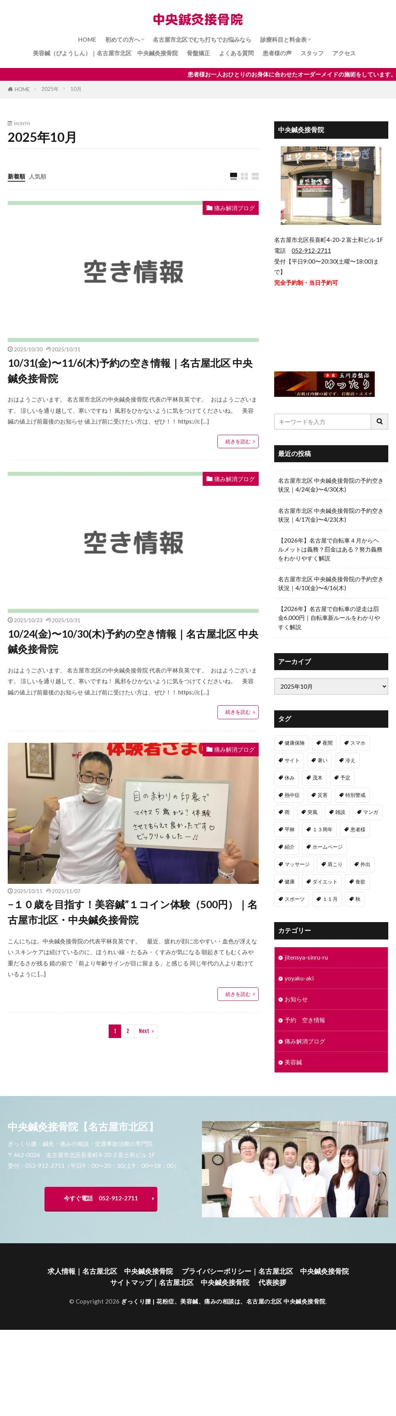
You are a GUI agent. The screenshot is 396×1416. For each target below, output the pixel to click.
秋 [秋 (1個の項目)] (357, 899)
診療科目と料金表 (283, 39)
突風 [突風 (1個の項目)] (312, 812)
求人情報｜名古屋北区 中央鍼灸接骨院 (110, 1271)
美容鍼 (293, 1062)
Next (144, 1031)
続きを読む (238, 441)
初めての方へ (122, 39)
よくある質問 (236, 52)
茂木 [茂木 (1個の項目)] (317, 777)
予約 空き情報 (305, 1019)
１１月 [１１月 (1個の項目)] (330, 899)
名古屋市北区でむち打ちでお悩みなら (202, 39)
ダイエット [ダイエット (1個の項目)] (325, 881)
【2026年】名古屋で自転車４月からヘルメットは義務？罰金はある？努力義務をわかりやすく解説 (330, 549)
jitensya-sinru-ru (306, 957)
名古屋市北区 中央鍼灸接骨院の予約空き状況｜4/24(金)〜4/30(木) (331, 485)
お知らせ (296, 999)
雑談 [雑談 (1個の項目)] (340, 812)
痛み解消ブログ (234, 207)
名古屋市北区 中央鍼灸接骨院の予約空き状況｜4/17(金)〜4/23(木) (331, 515)
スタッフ (312, 52)
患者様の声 (277, 52)
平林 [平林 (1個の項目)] (290, 829)
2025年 (50, 89)
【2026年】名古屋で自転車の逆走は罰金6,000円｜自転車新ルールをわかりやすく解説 (329, 617)
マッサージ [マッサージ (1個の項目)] (297, 864)
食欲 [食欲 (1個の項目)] (360, 881)
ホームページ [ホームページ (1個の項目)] (327, 847)
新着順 (16, 176)
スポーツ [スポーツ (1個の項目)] (295, 899)
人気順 (37, 176)
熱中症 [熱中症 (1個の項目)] (292, 795)
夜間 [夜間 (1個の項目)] (328, 743)
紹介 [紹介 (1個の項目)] (290, 847)
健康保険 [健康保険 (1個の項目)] (295, 743)
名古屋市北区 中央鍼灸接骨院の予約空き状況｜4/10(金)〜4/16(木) (331, 583)
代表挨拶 (272, 1282)
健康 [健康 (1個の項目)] (290, 881)
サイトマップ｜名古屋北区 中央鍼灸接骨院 (179, 1282)
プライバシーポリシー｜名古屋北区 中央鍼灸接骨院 (265, 1271)
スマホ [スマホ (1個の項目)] (357, 743)
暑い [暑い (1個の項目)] (322, 760)
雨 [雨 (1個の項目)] (287, 812)
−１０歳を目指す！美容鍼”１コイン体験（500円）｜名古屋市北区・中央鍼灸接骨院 (133, 912)
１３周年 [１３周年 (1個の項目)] (322, 829)
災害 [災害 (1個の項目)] (322, 795)
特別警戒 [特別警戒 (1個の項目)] (355, 795)
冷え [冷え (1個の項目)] (350, 760)
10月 (76, 89)
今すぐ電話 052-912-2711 (101, 1198)
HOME (87, 39)
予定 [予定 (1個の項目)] (345, 777)
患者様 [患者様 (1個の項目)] (357, 829)
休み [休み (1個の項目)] (290, 777)
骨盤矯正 (198, 52)
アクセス (344, 52)
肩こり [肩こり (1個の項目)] (335, 864)
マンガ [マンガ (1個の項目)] (370, 812)
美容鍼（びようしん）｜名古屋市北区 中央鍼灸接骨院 (105, 52)
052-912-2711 (311, 250)
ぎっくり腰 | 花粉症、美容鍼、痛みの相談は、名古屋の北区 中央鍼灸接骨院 (223, 1301)
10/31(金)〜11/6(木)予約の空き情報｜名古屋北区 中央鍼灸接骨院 (130, 371)
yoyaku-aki (299, 978)
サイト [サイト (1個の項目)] (292, 760)
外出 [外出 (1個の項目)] (365, 864)
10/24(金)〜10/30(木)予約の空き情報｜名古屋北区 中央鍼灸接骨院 (133, 641)
